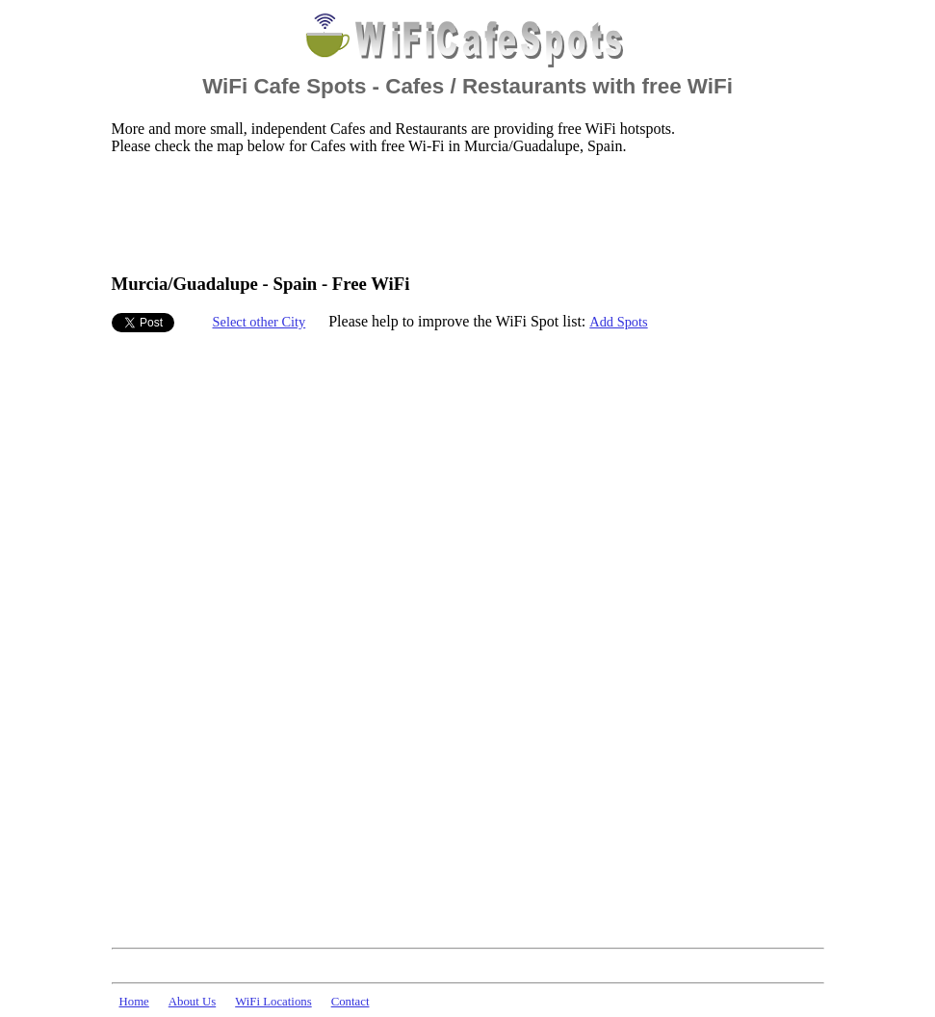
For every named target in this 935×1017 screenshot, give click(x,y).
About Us (192, 1001)
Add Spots (618, 321)
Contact (350, 1001)
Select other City (259, 321)
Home (134, 1001)
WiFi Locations (273, 1001)
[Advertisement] (462, 213)
